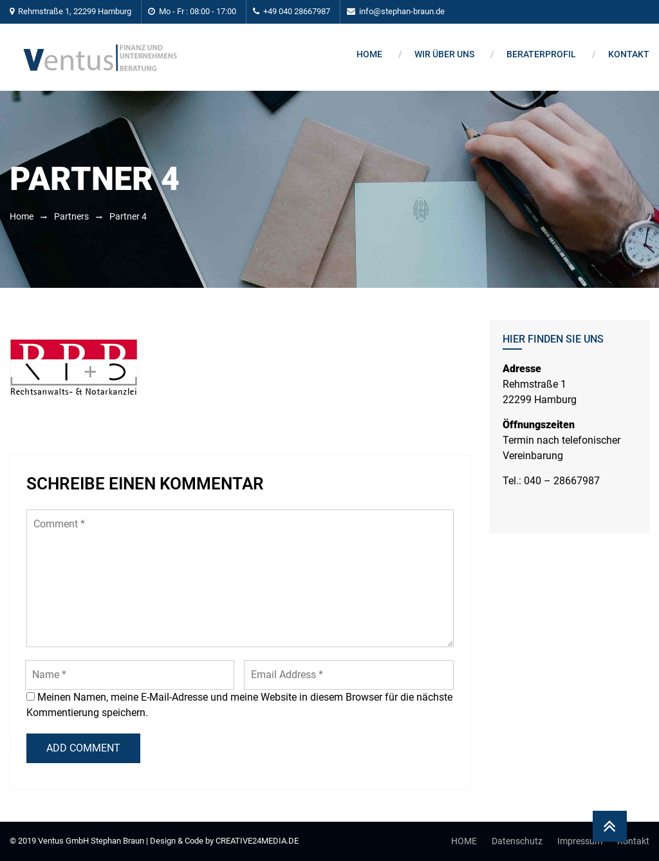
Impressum (579, 841)
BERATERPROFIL (541, 54)
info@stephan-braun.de (402, 11)
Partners (71, 216)
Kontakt (628, 54)
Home (369, 54)
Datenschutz (517, 841)
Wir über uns (444, 54)
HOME (464, 841)
